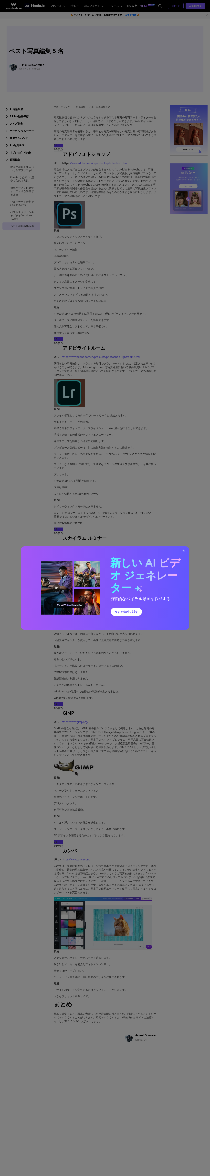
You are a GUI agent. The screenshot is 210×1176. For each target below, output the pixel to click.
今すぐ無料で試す (126, 612)
